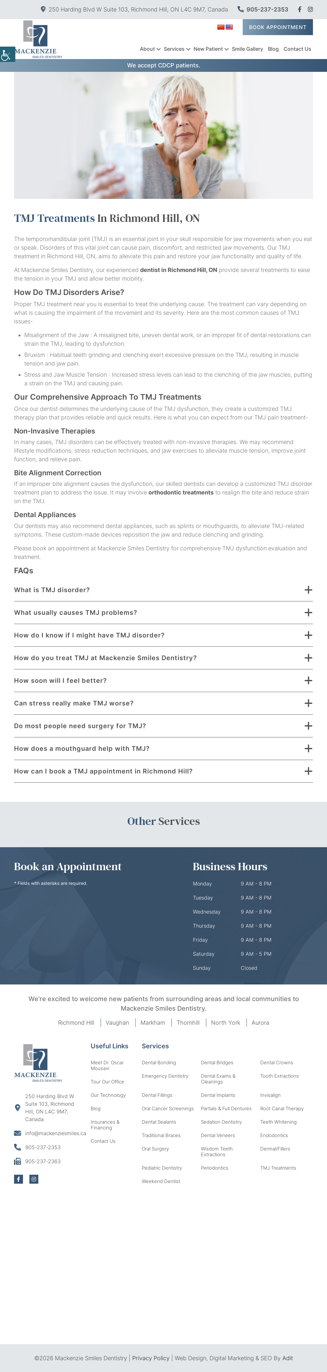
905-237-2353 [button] (263, 9)
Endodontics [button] (274, 1135)
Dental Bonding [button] (159, 1062)
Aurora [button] (260, 1022)
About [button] (147, 48)
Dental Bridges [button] (217, 1062)
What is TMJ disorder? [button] (52, 590)
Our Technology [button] (108, 1095)
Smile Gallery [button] (247, 48)
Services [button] (174, 48)
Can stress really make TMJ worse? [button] (74, 703)
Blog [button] (273, 48)
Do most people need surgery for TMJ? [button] (80, 726)
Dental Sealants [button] (159, 1122)
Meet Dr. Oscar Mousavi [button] (107, 1065)
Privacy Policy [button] (151, 1358)
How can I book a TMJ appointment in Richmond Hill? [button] (103, 771)
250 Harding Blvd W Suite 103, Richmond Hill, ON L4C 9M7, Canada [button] (134, 9)
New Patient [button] (208, 48)
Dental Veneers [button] (218, 1135)
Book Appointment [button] (278, 27)
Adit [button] (287, 1358)
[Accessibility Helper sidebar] (7, 54)
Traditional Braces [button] (161, 1135)
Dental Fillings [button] (157, 1095)
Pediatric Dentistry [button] (162, 1168)
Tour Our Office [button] (107, 1082)
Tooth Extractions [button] (279, 1076)
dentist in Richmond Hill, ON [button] (178, 270)
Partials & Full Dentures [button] (226, 1108)
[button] (299, 9)
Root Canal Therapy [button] (282, 1108)
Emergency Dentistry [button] (165, 1076)
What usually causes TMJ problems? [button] (75, 612)
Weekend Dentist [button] (161, 1181)
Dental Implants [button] (218, 1095)
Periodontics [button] (214, 1168)
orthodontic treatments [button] (181, 492)
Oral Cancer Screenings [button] (168, 1108)
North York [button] (225, 1022)
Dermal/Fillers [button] (275, 1149)
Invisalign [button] (270, 1095)
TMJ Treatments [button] (278, 1168)
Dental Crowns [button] (276, 1062)
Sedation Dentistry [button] (221, 1122)
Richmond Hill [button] (76, 1022)
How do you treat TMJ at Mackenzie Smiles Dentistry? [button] (105, 658)
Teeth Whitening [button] (278, 1122)
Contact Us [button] (297, 48)
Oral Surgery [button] (155, 1149)
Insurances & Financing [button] (105, 1125)
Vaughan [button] (117, 1022)
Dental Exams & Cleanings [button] (218, 1079)
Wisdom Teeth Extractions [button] (217, 1151)
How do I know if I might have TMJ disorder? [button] (89, 635)
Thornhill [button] (188, 1022)
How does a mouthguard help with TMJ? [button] (82, 748)
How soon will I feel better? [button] (60, 680)
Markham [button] (153, 1022)
